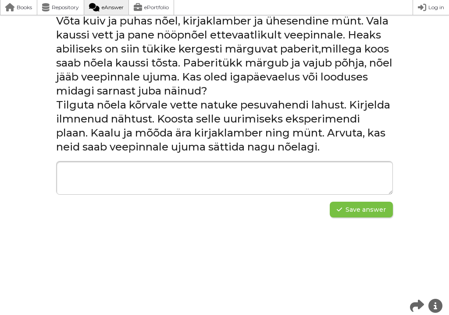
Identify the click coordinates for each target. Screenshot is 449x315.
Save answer (361, 210)
